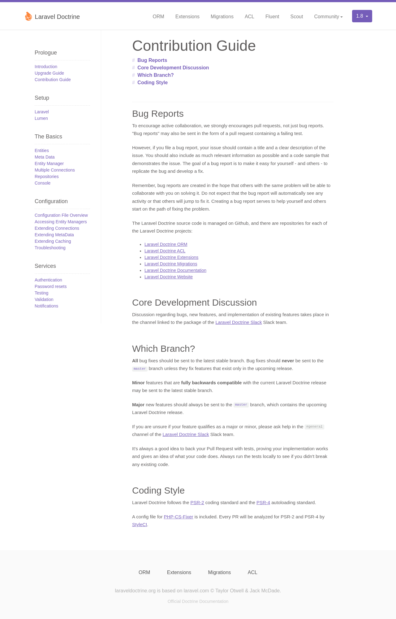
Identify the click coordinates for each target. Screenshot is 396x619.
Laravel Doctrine (52, 16)
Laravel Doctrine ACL (164, 250)
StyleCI (139, 524)
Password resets (51, 286)
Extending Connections (57, 228)
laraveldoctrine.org (135, 590)
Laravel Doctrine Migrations (170, 263)
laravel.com (196, 590)
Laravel (42, 111)
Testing (41, 292)
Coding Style (152, 82)
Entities (42, 150)
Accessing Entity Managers (61, 221)
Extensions (187, 16)
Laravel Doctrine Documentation (175, 270)
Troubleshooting (50, 247)
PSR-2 (197, 502)
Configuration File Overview (61, 215)
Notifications (46, 305)
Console (42, 183)
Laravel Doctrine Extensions (171, 257)
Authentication (48, 279)
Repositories (47, 176)
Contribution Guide (53, 79)
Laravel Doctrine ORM (165, 244)
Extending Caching (53, 241)
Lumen (41, 118)
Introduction (46, 66)
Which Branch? (155, 75)
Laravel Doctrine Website (168, 276)
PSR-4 (263, 502)
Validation (44, 299)
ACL (249, 16)
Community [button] (326, 16)
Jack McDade (265, 590)
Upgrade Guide (49, 73)
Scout (296, 16)
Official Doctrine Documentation (198, 601)
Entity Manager (49, 163)
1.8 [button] (360, 16)
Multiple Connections (55, 170)
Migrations (222, 16)
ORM (158, 16)
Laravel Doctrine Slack (238, 322)
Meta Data (45, 157)
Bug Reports (152, 60)
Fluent (272, 16)
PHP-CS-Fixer (178, 516)
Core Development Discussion (173, 67)
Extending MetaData (54, 234)
